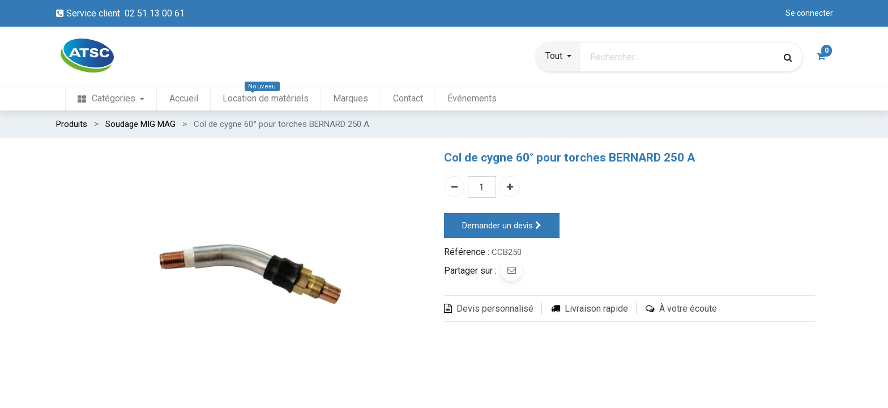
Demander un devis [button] (501, 225)
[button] (558, 57)
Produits (71, 124)
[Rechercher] (788, 57)
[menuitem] (111, 98)
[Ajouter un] (510, 186)
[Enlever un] (454, 186)
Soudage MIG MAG (140, 124)
